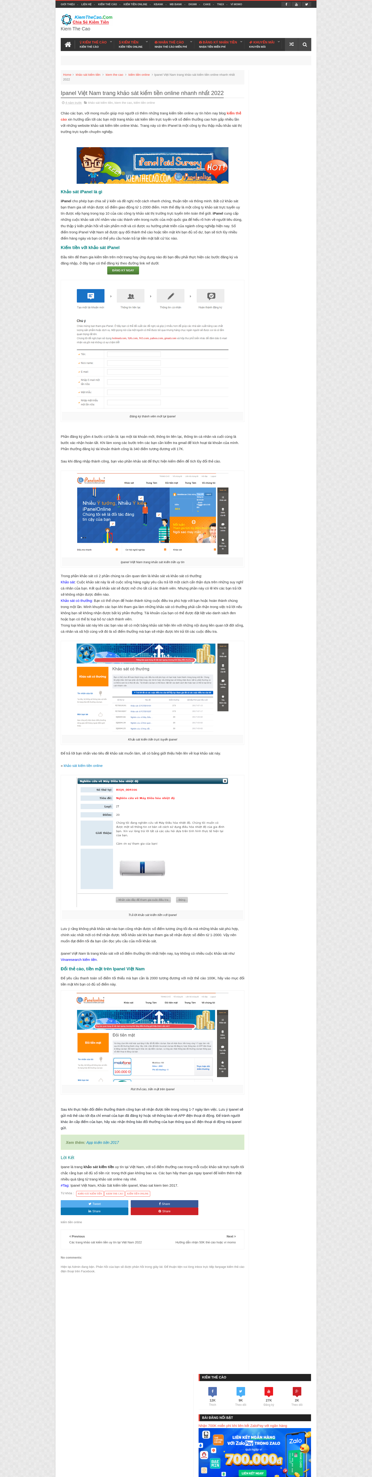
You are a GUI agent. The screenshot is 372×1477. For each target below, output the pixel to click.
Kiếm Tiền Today (244, 1451)
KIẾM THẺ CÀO (93, 43)
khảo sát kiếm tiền (88, 73)
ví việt (255, 627)
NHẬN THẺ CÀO (171, 43)
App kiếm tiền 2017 (102, 1153)
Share (110, 1214)
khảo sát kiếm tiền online (83, 776)
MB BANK (176, 4)
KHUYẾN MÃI (261, 43)
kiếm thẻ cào (71, 118)
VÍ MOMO (236, 4)
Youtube (305, 1470)
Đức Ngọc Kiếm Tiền (273, 700)
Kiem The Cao (272, 1470)
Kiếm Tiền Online (135, 4)
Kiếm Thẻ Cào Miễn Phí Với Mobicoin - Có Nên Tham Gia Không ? (277, 401)
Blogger (237, 1470)
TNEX (220, 4)
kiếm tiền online (139, 73)
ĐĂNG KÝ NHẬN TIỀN (218, 43)
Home (67, 73)
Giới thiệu (68, 4)
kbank (267, 627)
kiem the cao (114, 73)
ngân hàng (256, 635)
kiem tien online (270, 619)
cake (241, 635)
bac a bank (295, 627)
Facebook (291, 1470)
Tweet (76, 1214)
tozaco (271, 635)
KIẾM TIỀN (131, 43)
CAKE (207, 4)
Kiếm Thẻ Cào (107, 4)
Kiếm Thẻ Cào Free (273, 1451)
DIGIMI (192, 4)
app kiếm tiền (294, 619)
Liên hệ (86, 4)
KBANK (158, 4)
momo (242, 627)
